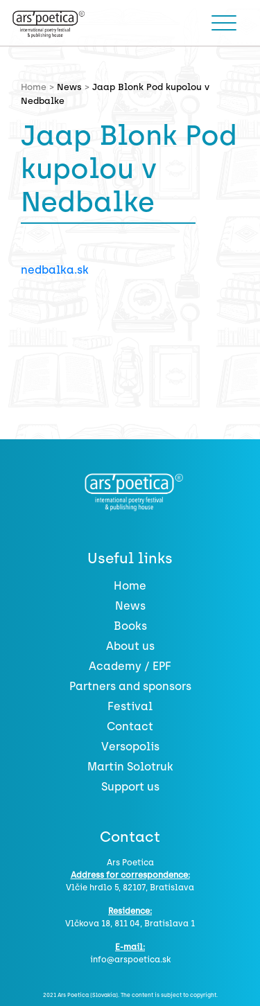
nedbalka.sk (55, 269)
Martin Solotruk (130, 766)
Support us (130, 786)
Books (130, 626)
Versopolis (130, 746)
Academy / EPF (130, 666)
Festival (130, 706)
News (69, 87)
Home (130, 585)
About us (130, 646)
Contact (130, 726)
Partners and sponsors (130, 686)
